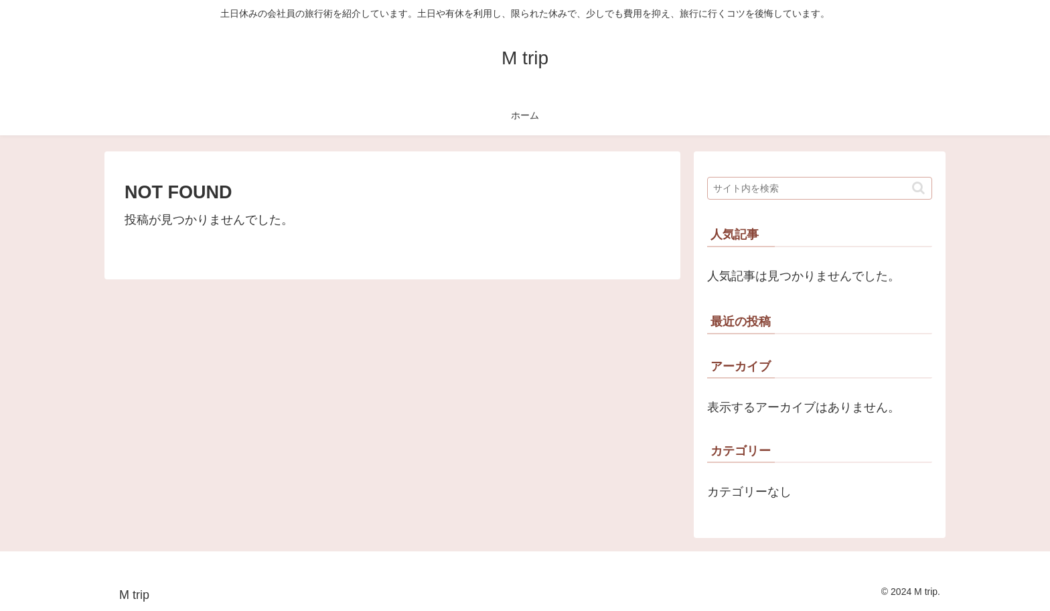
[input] (819, 188)
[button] (918, 188)
